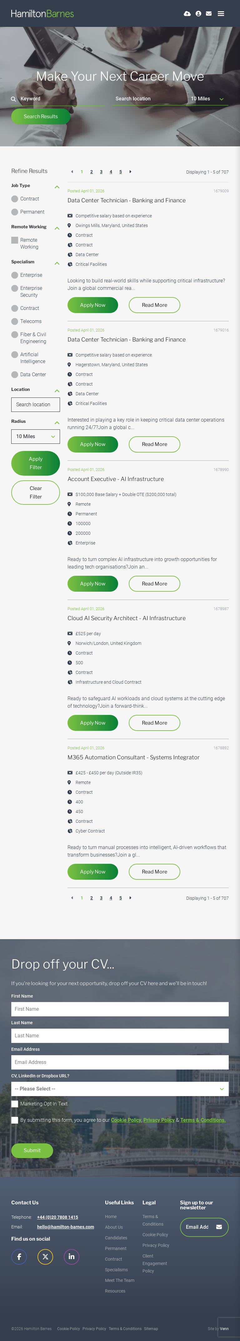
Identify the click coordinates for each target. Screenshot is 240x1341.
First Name (22, 996)
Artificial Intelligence (32, 358)
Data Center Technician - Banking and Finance (127, 200)
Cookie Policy (126, 1120)
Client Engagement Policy (154, 1263)
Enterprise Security (31, 291)
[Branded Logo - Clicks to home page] (42, 13)
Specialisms (116, 1269)
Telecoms (31, 321)
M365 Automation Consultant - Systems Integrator (134, 757)
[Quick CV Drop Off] (187, 13)
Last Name (22, 1022)
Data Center (33, 374)
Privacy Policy (159, 1120)
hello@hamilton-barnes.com (65, 1226)
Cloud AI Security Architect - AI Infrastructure (127, 618)
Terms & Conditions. (203, 1120)
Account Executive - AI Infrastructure (116, 479)
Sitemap (151, 1329)
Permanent (32, 212)
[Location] (150, 98)
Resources (115, 1290)
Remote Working (29, 243)
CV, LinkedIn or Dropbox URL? (40, 1075)
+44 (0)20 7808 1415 (57, 1217)
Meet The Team (119, 1280)
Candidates (116, 1237)
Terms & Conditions (125, 1329)
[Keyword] (58, 99)
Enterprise (31, 275)
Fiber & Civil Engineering (33, 337)
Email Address (25, 1049)
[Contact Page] (209, 13)
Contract (29, 199)
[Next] (130, 172)
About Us (114, 1227)
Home (111, 1216)
